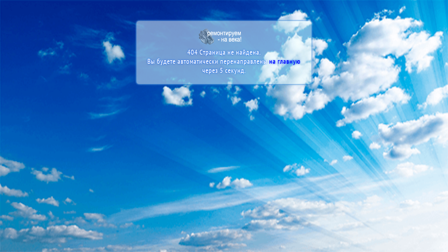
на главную (285, 61)
